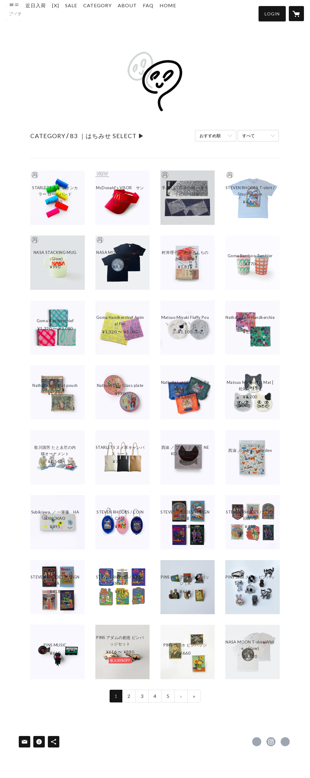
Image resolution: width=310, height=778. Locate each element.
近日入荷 (66, 13)
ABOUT (157, 13)
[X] (85, 13)
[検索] (13, 13)
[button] (272, 13)
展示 (44, 13)
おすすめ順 (210, 135)
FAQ (178, 13)
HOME (198, 13)
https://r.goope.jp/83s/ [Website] (285, 741)
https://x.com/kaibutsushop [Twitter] (256, 741)
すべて (248, 135)
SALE (101, 13)
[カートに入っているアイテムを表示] (296, 13)
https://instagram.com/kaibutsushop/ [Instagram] (270, 741)
